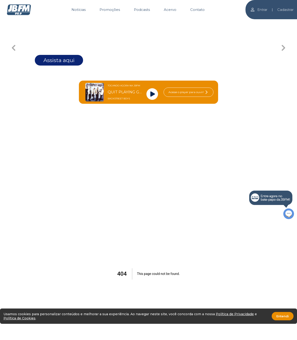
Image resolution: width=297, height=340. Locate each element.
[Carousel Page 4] (182, 23)
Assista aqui (58, 60)
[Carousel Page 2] (115, 23)
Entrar (258, 9)
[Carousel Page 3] (149, 23)
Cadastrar (285, 9)
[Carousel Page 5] (216, 23)
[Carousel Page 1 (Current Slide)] (81, 23)
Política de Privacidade (235, 314)
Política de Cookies (19, 318)
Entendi (282, 316)
